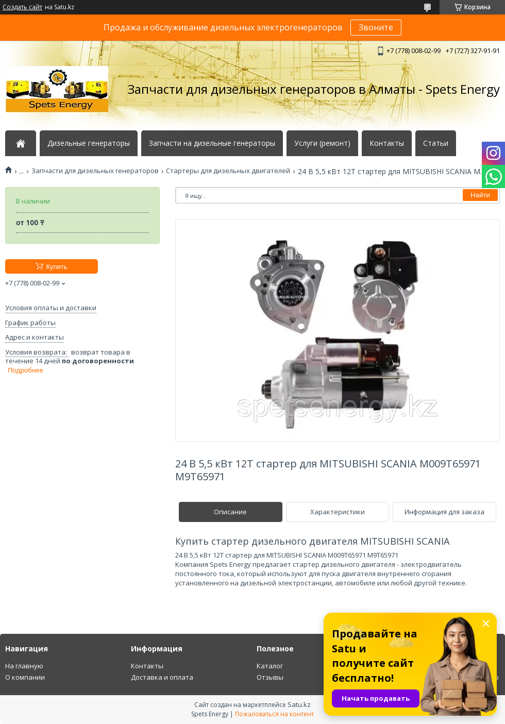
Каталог (270, 665)
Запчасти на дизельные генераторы (212, 143)
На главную (24, 665)
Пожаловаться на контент (274, 714)
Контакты (386, 143)
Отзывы (270, 677)
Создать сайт (22, 7)
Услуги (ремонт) (322, 143)
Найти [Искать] (480, 195)
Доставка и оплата (162, 677)
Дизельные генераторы (88, 143)
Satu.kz (299, 704)
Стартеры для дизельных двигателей (228, 170)
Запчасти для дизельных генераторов (95, 170)
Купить (56, 267)
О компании (25, 677)
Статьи (435, 143)
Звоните (376, 27)
